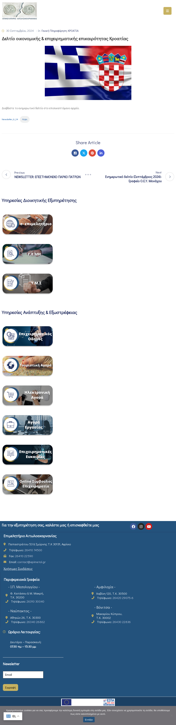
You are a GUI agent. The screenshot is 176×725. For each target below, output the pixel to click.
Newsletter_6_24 (10, 119)
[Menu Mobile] (167, 11)
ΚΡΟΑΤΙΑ (73, 30)
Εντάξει (89, 719)
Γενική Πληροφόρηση (54, 30)
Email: (27, 562)
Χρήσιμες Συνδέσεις (18, 568)
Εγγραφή (10, 687)
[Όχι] (171, 715)
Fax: (21, 556)
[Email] (23, 674)
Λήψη (24, 119)
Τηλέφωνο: (25, 550)
